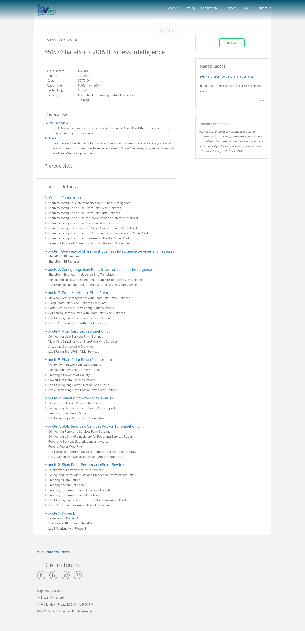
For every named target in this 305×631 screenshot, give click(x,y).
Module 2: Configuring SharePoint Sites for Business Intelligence (98, 269)
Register (232, 42)
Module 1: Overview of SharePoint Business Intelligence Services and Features (109, 251)
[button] (210, 6)
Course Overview (56, 123)
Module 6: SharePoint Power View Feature (79, 398)
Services (231, 8)
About (247, 8)
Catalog (190, 8)
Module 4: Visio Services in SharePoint (76, 331)
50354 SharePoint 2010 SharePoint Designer (226, 76)
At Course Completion (62, 197)
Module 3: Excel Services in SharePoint (76, 292)
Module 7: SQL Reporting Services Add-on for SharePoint (91, 426)
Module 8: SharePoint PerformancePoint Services (85, 464)
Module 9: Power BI (60, 513)
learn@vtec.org (54, 597)
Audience (50, 138)
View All (261, 100)
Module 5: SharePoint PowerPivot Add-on (78, 359)
